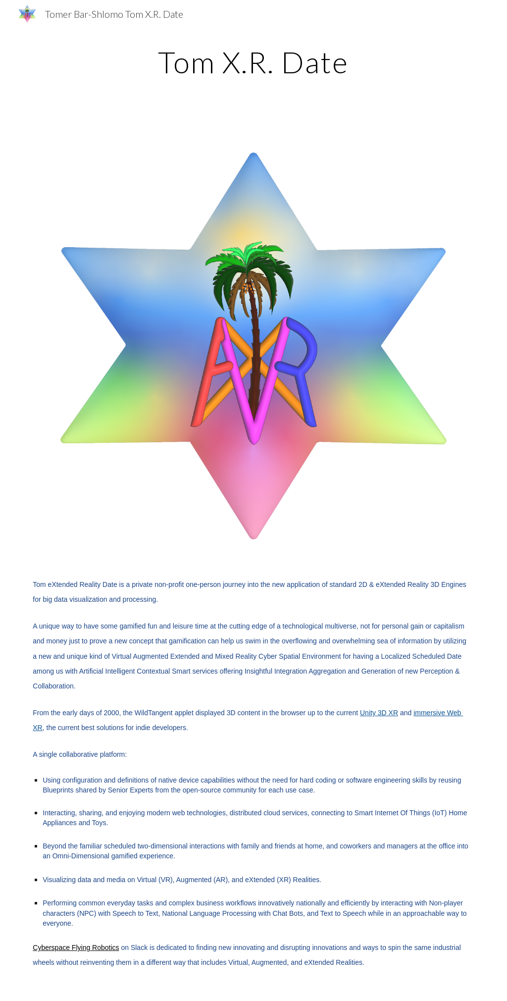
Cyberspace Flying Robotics (76, 947)
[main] (253, 62)
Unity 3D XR (379, 713)
